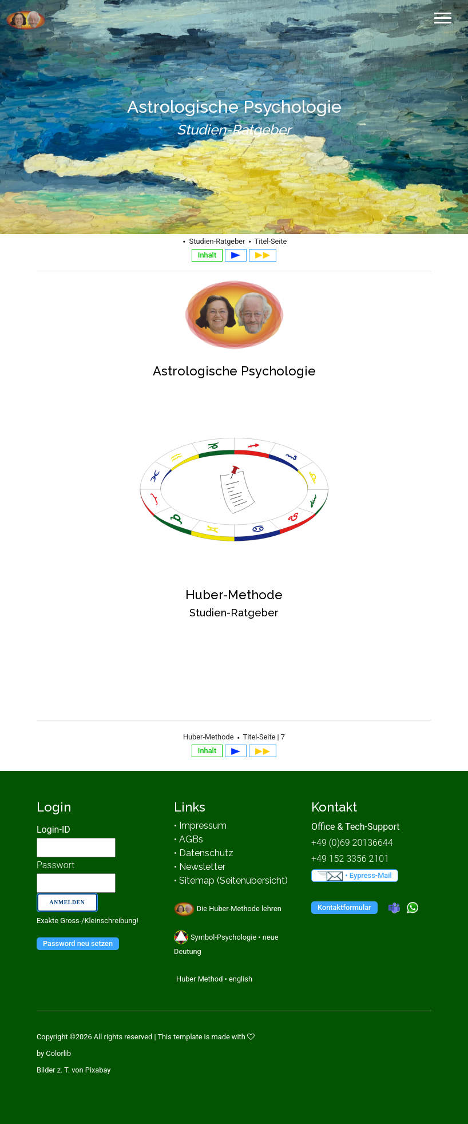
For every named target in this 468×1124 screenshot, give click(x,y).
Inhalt (207, 255)
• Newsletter (199, 866)
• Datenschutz (203, 853)
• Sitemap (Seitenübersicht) (231, 880)
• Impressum (200, 825)
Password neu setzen (78, 943)
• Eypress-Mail (355, 876)
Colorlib (58, 1053)
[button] (442, 15)
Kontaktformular (344, 907)
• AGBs (188, 839)
